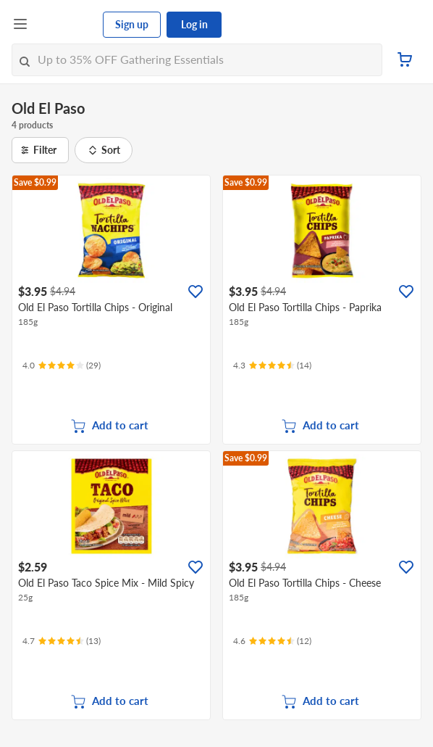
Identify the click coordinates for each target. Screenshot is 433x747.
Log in (194, 24)
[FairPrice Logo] (66, 24)
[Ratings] (61, 365)
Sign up (131, 24)
